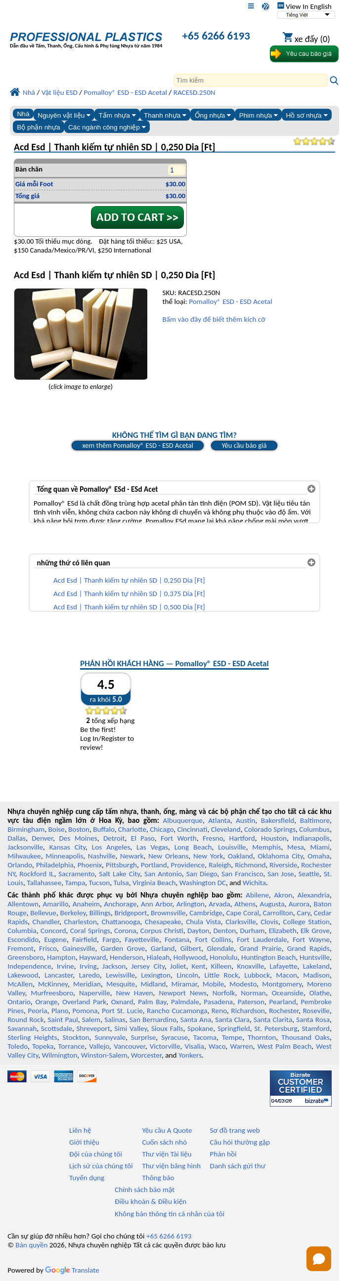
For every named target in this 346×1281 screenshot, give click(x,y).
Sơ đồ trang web (235, 1130)
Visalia (195, 1046)
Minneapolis (64, 856)
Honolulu (223, 957)
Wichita (254, 882)
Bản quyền (31, 1244)
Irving (88, 966)
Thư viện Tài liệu (166, 1154)
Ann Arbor (157, 903)
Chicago (161, 829)
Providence (188, 864)
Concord (53, 930)
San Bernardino (153, 1019)
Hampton (61, 957)
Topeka (43, 1046)
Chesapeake (163, 921)
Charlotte (132, 829)
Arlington (190, 903)
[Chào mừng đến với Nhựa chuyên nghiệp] (86, 37)
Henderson (126, 957)
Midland (153, 984)
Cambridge (205, 912)
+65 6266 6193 (216, 36)
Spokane (200, 1028)
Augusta (272, 903)
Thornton (262, 1037)
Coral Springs (90, 930)
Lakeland (316, 966)
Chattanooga (120, 921)
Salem (91, 1019)
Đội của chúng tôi (95, 1154)
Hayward (92, 957)
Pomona (85, 1010)
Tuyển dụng (86, 1177)
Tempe (232, 1037)
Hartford (242, 838)
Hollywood (189, 957)
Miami (320, 847)
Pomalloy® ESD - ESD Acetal (230, 301)
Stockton (75, 1037)
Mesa (295, 847)
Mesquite (120, 984)
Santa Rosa (313, 1019)
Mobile (213, 984)
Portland (154, 864)
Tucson (99, 882)
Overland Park (84, 1001)
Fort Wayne (311, 939)
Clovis (269, 921)
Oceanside (287, 992)
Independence (29, 966)
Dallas (16, 838)
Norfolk (224, 992)
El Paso (143, 838)
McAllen (20, 984)
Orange (46, 1001)
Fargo (110, 939)
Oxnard (122, 1001)
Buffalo (103, 829)
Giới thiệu (84, 1142)
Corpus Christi (161, 930)
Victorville (165, 1046)
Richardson (247, 1010)
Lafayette (283, 966)
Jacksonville (25, 847)
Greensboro (25, 957)
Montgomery (282, 984)
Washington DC (202, 882)
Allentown (23, 903)
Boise (56, 829)
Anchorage (120, 903)
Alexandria (314, 895)
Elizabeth (283, 930)
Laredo (89, 975)
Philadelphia (55, 864)
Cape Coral (242, 912)
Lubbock (257, 975)
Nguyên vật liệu (64, 115)
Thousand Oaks (305, 1037)
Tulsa (121, 882)
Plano (59, 1010)
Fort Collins (213, 939)
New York (208, 856)
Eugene (55, 939)
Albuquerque (183, 820)
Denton (224, 930)
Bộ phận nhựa (38, 127)
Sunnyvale (110, 1037)
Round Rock (25, 1019)
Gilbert (190, 948)
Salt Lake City (119, 873)
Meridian (87, 984)
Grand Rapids (308, 948)
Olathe (319, 992)
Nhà (23, 114)
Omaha (318, 856)
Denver (42, 838)
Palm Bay (152, 1001)
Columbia (21, 930)
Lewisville (120, 975)
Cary (303, 912)
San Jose (280, 873)
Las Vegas (152, 847)
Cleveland (226, 829)
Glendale (220, 948)
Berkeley (73, 912)
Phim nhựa (258, 115)
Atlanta (219, 820)
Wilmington (60, 1055)
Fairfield (84, 939)
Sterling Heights (32, 1037)
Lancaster (58, 975)
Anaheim (86, 903)
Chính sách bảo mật (144, 1189)
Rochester (284, 1010)
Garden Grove (123, 948)
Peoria (37, 1010)
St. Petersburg (275, 1028)
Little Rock (221, 975)
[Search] (250, 80)
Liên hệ (80, 1130)
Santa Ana (196, 1019)
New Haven (134, 992)
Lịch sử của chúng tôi (101, 1165)
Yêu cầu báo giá (243, 445)
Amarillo (56, 903)
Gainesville (78, 948)
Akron (283, 895)
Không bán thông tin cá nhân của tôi (169, 1213)
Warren (241, 1046)
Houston (274, 838)
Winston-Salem (104, 1055)
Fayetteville (142, 939)
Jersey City (148, 966)
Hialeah (158, 957)
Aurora (299, 903)
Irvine (65, 966)
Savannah (22, 1028)
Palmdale (185, 1001)
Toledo (17, 1046)
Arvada (219, 903)
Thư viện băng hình (171, 1165)
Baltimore (315, 820)
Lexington (156, 975)
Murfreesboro (52, 992)
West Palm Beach (285, 1046)
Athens (245, 903)
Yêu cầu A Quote (167, 1130)
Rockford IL (36, 873)
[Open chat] (318, 1258)
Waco (217, 1046)
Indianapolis (311, 838)
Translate (72, 1270)
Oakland (240, 856)
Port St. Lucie (122, 1010)
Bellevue (43, 912)
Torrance (71, 1046)
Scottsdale (56, 1028)
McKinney (53, 984)
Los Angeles (111, 847)
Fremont (20, 948)
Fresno (213, 838)
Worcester (146, 1055)
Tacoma (204, 1037)
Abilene (257, 895)
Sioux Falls (167, 1028)
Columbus (314, 829)
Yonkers (190, 1055)
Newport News (182, 992)
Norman (253, 992)
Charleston (80, 921)
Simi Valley (130, 1028)
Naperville (94, 992)
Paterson (251, 1001)
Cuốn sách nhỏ (164, 1142)
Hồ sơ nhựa (307, 115)
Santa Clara (232, 1019)
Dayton (198, 930)
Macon (286, 975)
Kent (199, 966)
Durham (252, 930)
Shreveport (93, 1028)
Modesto (243, 984)
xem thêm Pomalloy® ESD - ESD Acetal (137, 445)
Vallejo (99, 1046)
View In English (304, 6)
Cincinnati (192, 829)
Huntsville (315, 957)
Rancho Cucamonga (177, 1010)
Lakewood (22, 975)
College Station (306, 921)
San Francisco (242, 873)
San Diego (201, 873)
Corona (125, 930)
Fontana (177, 939)
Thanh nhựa (165, 115)
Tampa (75, 882)
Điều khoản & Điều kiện (150, 1201)
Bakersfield (277, 820)
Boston (78, 829)
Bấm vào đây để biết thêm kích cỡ (213, 319)
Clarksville (240, 921)
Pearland (282, 1001)
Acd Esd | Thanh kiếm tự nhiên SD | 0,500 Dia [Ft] (129, 606)
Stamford (316, 1028)
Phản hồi (223, 1154)
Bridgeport (130, 912)
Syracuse (174, 1037)
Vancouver (129, 1046)
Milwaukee (24, 856)
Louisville (232, 847)
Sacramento (76, 873)
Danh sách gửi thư (238, 1165)
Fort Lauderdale (262, 939)
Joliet (178, 966)
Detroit (114, 838)
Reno (219, 1010)
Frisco (48, 948)
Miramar (184, 984)
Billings (100, 912)
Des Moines (78, 838)
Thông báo (158, 1177)
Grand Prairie (261, 948)
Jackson (114, 966)
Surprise (143, 1037)
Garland (163, 948)
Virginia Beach (154, 882)
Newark (131, 856)
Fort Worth (179, 838)
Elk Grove (315, 930)
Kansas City (67, 847)
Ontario (19, 1001)
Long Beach (193, 847)
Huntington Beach (268, 957)
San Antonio (163, 873)
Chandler (46, 921)
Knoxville (250, 966)
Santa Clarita (273, 1019)
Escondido (23, 939)
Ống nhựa (213, 115)
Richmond (250, 864)
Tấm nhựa (116, 115)
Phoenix (90, 864)
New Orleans (168, 856)
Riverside (283, 864)
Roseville (316, 1010)
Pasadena (218, 1001)
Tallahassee (44, 882)
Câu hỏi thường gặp (240, 1142)
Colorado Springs (270, 829)
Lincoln (187, 975)
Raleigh (220, 864)
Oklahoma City (280, 856)
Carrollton (277, 912)
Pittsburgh (121, 864)
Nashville (102, 856)
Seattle (309, 873)
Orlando (19, 864)
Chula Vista (203, 921)
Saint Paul (63, 1019)
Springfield (233, 1028)
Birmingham (25, 829)
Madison (316, 975)
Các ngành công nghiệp (107, 127)
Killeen (221, 966)
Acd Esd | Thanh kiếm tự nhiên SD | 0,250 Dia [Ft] (129, 580)
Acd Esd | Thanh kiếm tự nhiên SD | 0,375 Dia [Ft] (129, 593)
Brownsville (168, 912)
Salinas (114, 1019)
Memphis (266, 847)
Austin (245, 820)
